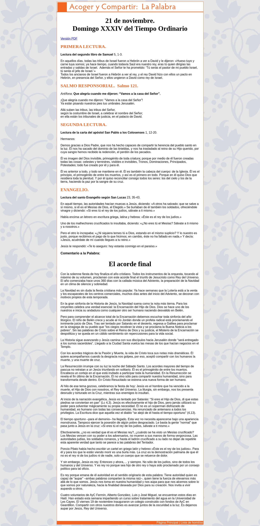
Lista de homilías (192, 522)
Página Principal (167, 522)
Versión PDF (69, 38)
